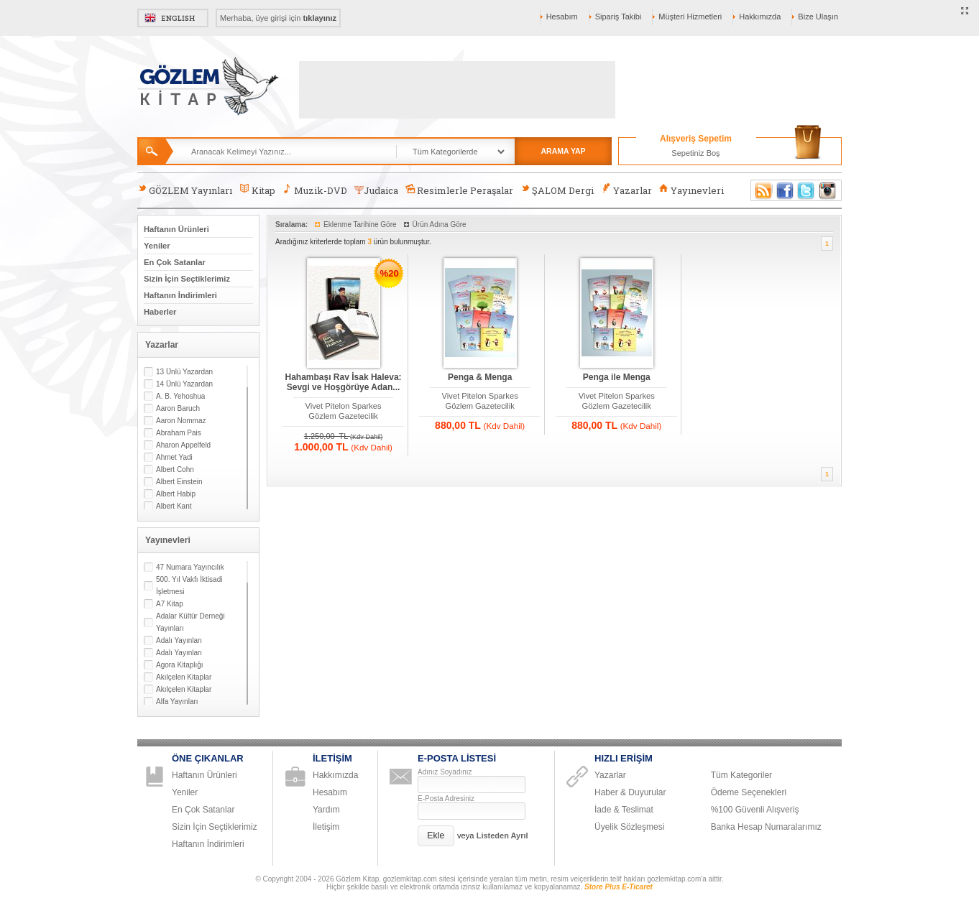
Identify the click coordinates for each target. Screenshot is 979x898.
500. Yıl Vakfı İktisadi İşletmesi (189, 585)
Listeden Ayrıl (502, 835)
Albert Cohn (175, 469)
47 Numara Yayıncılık (190, 567)
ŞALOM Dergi (557, 190)
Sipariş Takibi (618, 16)
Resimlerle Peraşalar (459, 190)
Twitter (806, 190)
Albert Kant (173, 506)
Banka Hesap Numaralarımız (766, 827)
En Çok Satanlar (175, 262)
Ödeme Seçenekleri (748, 792)
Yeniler (157, 245)
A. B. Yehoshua (180, 396)
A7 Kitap (169, 604)
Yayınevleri (691, 190)
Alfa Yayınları (177, 701)
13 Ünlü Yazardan (184, 372)
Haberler (160, 311)
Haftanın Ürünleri (176, 229)
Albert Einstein (179, 482)
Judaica (376, 190)
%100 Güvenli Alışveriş (755, 810)
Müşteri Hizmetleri (690, 16)
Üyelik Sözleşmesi (629, 827)
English (172, 18)
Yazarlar (626, 190)
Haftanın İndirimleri (180, 295)
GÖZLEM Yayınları (184, 190)
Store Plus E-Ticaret (618, 887)
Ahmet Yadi (174, 457)
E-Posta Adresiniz (446, 798)
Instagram (828, 190)
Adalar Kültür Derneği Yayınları (190, 622)
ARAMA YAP (563, 151)
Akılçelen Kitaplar (183, 677)
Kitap (257, 190)
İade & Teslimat (623, 810)
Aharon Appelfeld (183, 445)
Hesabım (562, 16)
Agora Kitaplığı (179, 665)
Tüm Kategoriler (741, 775)
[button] (436, 835)
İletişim (326, 827)
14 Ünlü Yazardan (184, 384)
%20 (389, 273)
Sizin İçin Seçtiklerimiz (187, 278)
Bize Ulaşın (818, 16)
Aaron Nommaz (181, 421)
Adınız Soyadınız (445, 772)
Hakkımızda (760, 16)
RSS (761, 190)
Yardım (326, 810)
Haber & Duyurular (630, 792)
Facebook (785, 190)
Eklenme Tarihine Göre (360, 224)
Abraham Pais (178, 433)
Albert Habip (176, 494)
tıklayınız (319, 18)
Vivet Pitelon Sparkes (343, 406)
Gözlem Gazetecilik (342, 416)
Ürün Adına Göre (439, 224)
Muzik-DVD (314, 190)
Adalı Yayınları (179, 640)
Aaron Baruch (178, 408)
